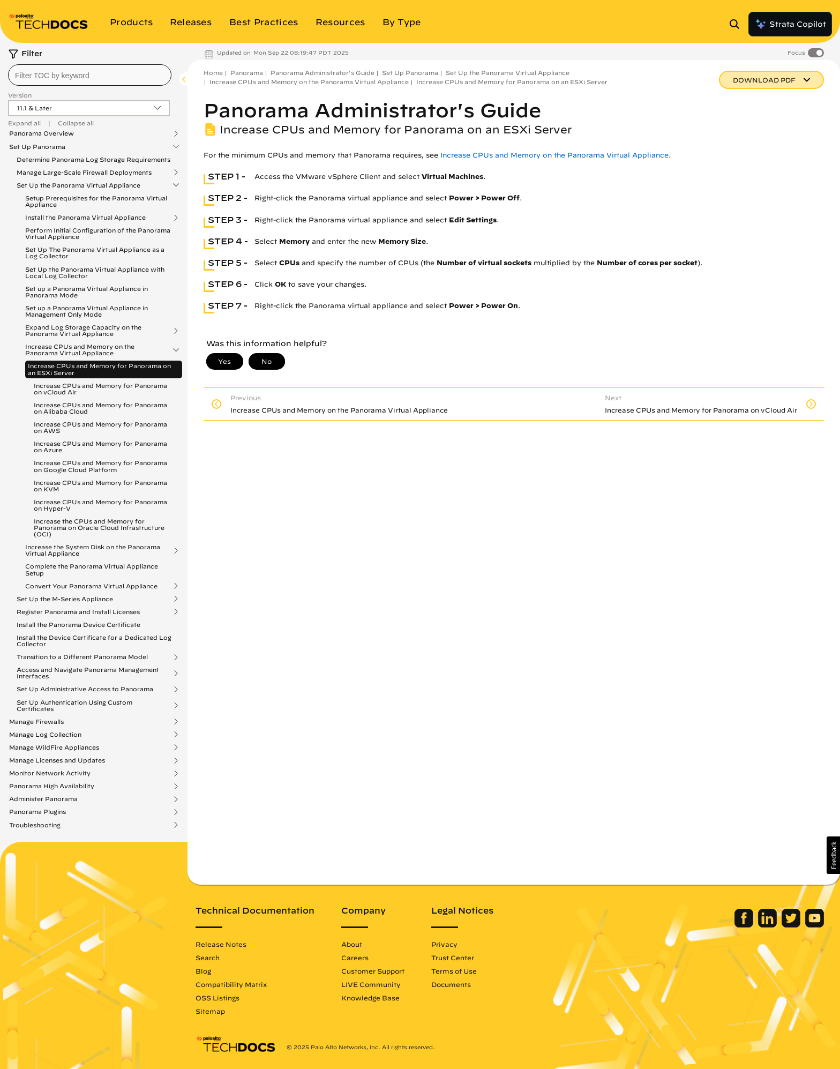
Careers (355, 957)
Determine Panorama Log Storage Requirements (93, 159)
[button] (833, 855)
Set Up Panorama (37, 147)
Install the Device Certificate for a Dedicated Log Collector (94, 640)
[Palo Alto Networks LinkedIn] (768, 925)
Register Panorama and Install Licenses (78, 612)
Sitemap (210, 1011)
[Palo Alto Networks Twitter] (792, 925)
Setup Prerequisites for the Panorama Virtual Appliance (96, 201)
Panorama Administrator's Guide (322, 72)
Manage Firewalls (36, 722)
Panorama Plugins (37, 812)
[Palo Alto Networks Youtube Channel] (814, 925)
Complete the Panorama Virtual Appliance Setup (91, 569)
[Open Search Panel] (738, 24)
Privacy (444, 944)
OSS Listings (217, 997)
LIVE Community (371, 984)
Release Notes (221, 944)
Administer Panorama (43, 799)
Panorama (246, 72)
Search (208, 957)
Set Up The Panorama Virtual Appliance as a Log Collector (94, 252)
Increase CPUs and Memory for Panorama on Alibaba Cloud (100, 408)
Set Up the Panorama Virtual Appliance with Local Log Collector (94, 272)
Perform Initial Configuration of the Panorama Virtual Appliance (97, 233)
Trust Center (452, 957)
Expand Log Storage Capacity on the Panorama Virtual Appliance (83, 330)
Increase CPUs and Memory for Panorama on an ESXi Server (99, 369)
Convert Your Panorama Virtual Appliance (91, 586)
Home (213, 72)
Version (20, 95)
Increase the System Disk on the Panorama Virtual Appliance (92, 550)
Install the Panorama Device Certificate (78, 624)
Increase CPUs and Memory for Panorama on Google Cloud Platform (100, 466)
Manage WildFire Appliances (54, 747)
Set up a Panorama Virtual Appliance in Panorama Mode (86, 291)
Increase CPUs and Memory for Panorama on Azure (100, 446)
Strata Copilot (790, 24)
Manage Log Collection (45, 734)
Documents (451, 984)
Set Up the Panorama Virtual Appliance (78, 185)
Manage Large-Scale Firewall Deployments (84, 172)
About (351, 944)
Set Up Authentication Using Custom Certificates (74, 705)
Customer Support (372, 971)
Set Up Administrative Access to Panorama (85, 689)
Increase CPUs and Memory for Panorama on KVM (100, 485)
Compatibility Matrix (231, 984)
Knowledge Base (370, 997)
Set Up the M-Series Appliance (65, 599)
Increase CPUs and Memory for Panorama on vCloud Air (100, 388)
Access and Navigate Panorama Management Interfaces (88, 673)
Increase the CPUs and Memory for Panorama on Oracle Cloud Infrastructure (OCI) (99, 527)
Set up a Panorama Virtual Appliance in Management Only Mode (86, 311)
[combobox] (89, 75)
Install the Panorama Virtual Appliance (85, 217)
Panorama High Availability (51, 786)
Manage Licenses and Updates (57, 760)
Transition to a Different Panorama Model (82, 657)
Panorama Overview (41, 133)
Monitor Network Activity (50, 773)
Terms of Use (454, 971)
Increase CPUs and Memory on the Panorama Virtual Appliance (79, 349)
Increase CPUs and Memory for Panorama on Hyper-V (100, 505)
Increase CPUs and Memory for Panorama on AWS (100, 427)
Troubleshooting (35, 825)
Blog (203, 971)
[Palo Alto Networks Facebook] (744, 925)
